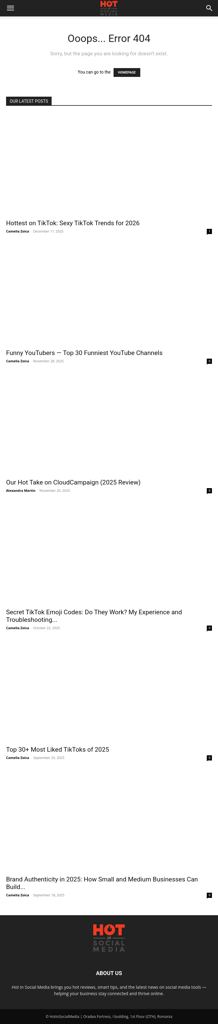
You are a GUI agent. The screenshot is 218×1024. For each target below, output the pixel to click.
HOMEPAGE (127, 72)
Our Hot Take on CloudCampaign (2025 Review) (73, 482)
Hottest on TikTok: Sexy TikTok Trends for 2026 (73, 223)
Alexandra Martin (21, 490)
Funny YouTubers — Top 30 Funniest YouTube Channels (84, 353)
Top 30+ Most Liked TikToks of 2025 (57, 749)
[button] (10, 8)
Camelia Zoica (17, 231)
